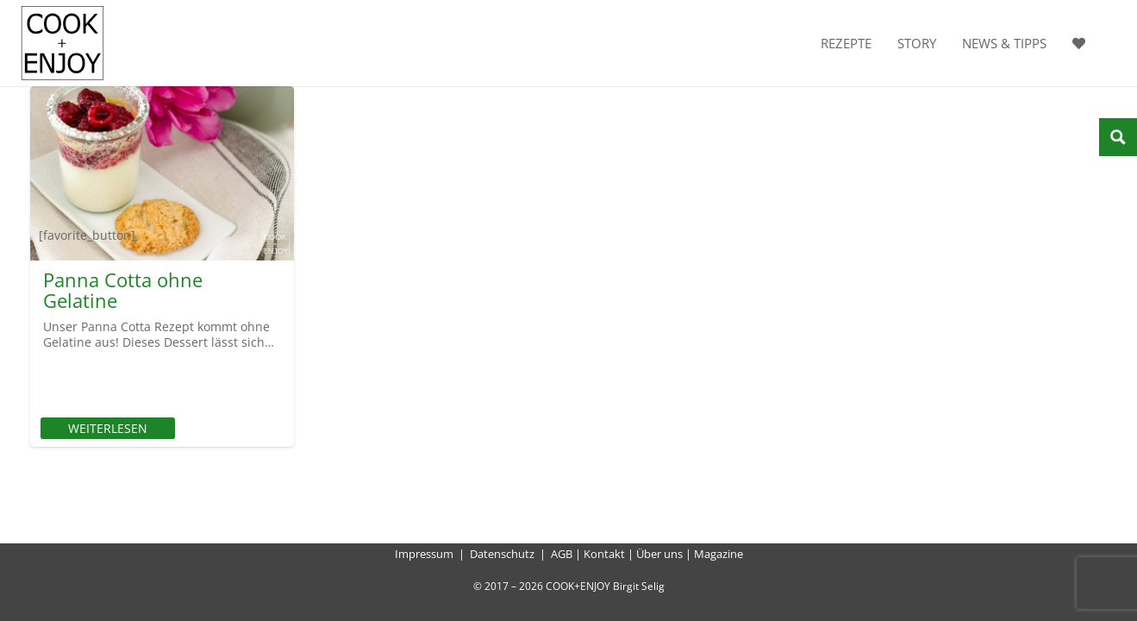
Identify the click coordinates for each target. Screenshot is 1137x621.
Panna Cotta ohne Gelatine (123, 290)
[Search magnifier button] (1118, 137)
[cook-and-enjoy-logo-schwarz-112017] (62, 43)
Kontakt (604, 553)
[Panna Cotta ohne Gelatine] (162, 173)
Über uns (659, 553)
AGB (561, 553)
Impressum (424, 553)
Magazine (718, 553)
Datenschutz (502, 553)
